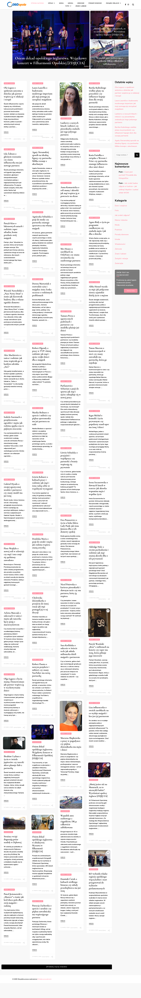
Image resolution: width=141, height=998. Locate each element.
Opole (50, 3)
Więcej (6, 132)
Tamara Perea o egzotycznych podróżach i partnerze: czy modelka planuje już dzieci (70, 323)
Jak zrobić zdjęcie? (122, 215)
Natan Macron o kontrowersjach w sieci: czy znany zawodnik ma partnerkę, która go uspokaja (98, 355)
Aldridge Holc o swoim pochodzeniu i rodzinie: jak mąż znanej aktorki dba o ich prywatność (98, 552)
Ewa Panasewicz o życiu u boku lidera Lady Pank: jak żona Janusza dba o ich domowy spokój (70, 526)
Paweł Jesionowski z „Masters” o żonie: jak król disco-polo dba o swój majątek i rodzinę (14, 919)
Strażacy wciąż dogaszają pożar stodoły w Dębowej (12, 849)
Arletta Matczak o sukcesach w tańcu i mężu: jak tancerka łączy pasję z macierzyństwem (13, 618)
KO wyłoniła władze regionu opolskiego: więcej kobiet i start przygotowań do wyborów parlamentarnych (70, 887)
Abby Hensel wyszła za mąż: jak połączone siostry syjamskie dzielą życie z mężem (99, 291)
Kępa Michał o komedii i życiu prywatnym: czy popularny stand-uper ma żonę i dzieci (99, 421)
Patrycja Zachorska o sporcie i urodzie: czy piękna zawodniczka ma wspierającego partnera (42, 926)
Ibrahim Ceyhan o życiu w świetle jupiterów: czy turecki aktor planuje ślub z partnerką (14, 762)
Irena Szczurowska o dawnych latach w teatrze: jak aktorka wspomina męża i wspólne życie (98, 488)
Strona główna (37, 3)
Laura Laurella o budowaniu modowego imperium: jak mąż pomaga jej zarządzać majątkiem (42, 93)
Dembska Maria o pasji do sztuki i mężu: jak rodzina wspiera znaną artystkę (42, 543)
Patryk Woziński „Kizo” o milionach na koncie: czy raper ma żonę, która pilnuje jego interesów (99, 650)
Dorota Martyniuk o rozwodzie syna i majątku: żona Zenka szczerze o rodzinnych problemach (42, 289)
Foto (67, 6)
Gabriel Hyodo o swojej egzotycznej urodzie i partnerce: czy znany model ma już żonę (13, 490)
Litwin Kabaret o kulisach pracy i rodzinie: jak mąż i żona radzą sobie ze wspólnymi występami (42, 483)
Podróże (118, 230)
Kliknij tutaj (131, 291)
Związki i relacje (112, 3)
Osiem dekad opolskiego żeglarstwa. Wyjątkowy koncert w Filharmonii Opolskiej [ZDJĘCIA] (42, 752)
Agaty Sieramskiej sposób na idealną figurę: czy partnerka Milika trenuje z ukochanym (41, 158)
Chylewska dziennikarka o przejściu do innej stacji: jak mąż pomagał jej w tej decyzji (40, 605)
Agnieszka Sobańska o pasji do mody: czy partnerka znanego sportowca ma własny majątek (42, 222)
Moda (61, 3)
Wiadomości (51, 54)
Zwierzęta (119, 263)
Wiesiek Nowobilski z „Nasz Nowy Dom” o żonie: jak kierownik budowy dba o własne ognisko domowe (14, 296)
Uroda (70, 3)
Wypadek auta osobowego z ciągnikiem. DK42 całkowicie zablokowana (109, 60)
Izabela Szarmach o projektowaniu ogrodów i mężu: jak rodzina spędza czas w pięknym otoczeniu (14, 423)
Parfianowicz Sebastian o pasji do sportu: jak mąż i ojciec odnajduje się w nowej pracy (71, 391)
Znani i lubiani (80, 6)
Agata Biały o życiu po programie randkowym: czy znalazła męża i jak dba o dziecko (99, 228)
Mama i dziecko (121, 220)
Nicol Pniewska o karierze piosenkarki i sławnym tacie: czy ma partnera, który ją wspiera (71, 590)
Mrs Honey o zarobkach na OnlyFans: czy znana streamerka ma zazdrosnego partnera (70, 254)
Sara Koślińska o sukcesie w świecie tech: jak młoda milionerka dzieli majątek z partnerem (70, 651)
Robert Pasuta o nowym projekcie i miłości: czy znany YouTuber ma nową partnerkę (41, 670)
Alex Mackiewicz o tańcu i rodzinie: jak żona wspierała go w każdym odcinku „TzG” (13, 361)
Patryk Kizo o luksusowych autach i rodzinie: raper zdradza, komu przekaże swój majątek (13, 230)
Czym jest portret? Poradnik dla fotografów (128, 175)
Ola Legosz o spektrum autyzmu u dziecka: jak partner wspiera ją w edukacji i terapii (14, 93)
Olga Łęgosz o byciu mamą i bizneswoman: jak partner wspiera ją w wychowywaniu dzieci (14, 684)
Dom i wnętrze (121, 205)
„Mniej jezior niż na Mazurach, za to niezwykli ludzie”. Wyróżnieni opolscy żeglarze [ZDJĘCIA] (109, 31)
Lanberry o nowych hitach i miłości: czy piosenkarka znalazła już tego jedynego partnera (70, 129)
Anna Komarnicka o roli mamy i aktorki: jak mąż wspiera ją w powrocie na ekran (70, 192)
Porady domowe (95, 3)
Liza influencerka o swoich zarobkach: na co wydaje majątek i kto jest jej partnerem (70, 711)
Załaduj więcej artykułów (56, 967)
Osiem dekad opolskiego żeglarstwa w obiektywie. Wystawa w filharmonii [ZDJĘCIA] (42, 851)
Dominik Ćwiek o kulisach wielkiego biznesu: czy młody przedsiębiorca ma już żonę (99, 881)
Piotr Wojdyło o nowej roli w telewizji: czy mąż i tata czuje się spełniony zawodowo (14, 554)
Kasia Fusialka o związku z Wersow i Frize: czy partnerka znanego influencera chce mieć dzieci (98, 161)
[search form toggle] (133, 4)
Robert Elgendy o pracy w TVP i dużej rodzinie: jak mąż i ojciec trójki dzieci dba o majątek (41, 354)
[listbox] (70, 40)
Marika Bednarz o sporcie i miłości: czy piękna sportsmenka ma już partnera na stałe (41, 418)
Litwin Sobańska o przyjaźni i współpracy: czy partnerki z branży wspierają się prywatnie (69, 460)
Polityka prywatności (45, 979)
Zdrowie (80, 3)
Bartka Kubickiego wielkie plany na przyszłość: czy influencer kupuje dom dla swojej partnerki (97, 95)
